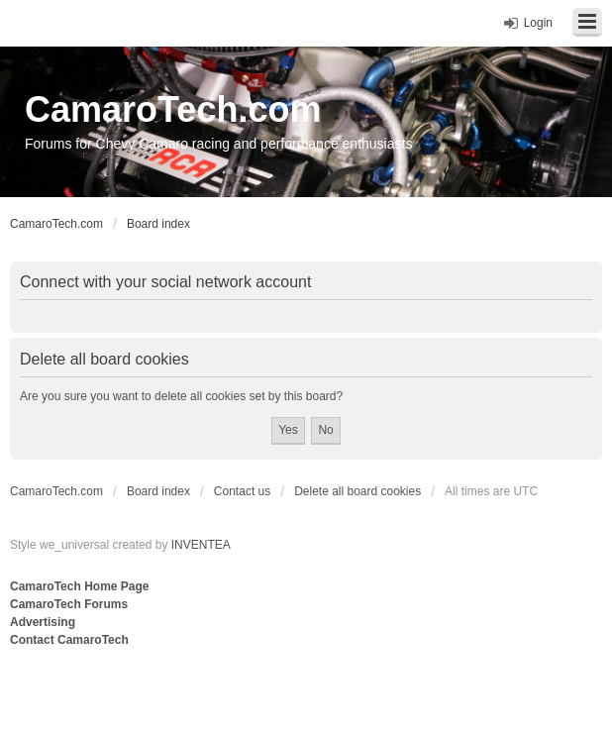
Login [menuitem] (538, 23)
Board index (158, 491)
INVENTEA (201, 545)
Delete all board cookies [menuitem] (357, 491)
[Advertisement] (251, 690)
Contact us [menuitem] (242, 491)
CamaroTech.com (173, 109)
